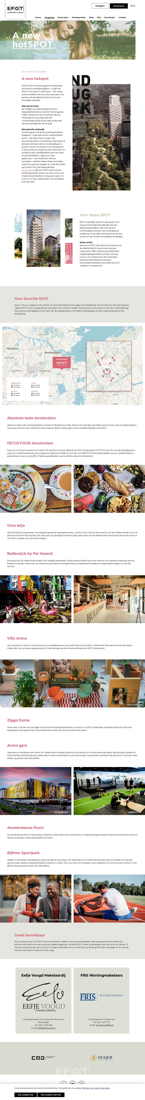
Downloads (109, 17)
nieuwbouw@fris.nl (105, 1025)
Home (38, 17)
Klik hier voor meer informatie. (96, 1088)
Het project (63, 17)
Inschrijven (118, 6)
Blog (91, 17)
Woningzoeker (79, 17)
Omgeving (49, 17)
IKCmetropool (28, 170)
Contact (122, 17)
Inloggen (100, 6)
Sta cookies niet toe (51, 1095)
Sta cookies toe (25, 1095)
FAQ (99, 17)
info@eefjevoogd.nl (46, 1028)
